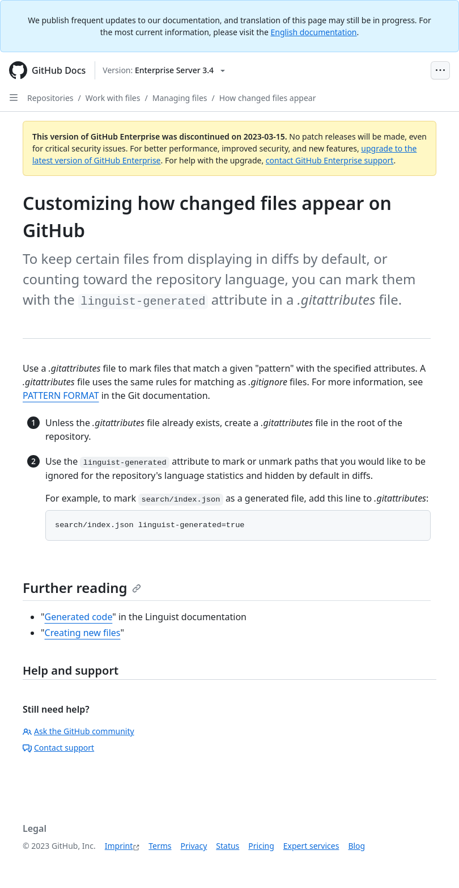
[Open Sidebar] (14, 98)
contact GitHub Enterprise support (330, 160)
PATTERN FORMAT (61, 395)
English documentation (313, 32)
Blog (356, 845)
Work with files (113, 97)
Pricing (261, 845)
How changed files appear (267, 97)
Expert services (311, 845)
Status (227, 845)
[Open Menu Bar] (440, 70)
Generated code (79, 617)
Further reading (82, 587)
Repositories (50, 97)
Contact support (58, 747)
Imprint (119, 845)
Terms (159, 845)
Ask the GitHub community (78, 731)
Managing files (179, 97)
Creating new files (83, 632)
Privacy (194, 845)
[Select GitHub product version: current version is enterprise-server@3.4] (163, 70)
